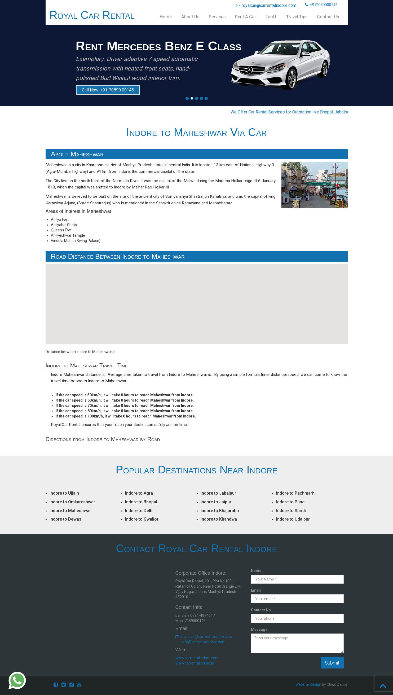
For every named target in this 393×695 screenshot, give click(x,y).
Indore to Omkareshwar (72, 501)
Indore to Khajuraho (220, 510)
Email (256, 590)
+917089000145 (322, 5)
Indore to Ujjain (64, 493)
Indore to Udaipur (293, 519)
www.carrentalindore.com (197, 658)
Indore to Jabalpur (218, 493)
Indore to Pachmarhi (296, 493)
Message (259, 629)
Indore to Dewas (65, 519)
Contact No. (261, 610)
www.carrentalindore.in (194, 663)
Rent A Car (245, 16)
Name (256, 571)
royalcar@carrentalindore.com (266, 5)
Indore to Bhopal (141, 501)
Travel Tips (296, 16)
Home (166, 16)
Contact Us (328, 16)
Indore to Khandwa (219, 519)
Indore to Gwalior (141, 519)
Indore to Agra (139, 493)
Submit (332, 663)
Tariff (271, 16)
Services (217, 16)
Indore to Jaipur (216, 501)
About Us (190, 16)
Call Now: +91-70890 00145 (108, 90)
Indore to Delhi (139, 510)
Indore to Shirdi (291, 510)
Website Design (308, 684)
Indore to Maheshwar (70, 510)
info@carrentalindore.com (204, 642)
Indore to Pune (290, 501)
